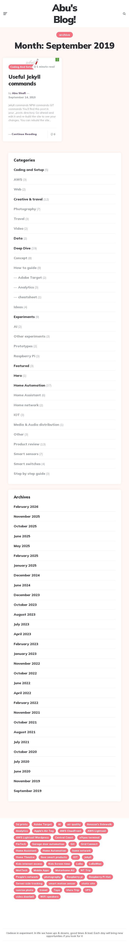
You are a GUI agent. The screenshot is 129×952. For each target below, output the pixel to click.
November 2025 (27, 516)
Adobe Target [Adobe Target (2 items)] (43, 824)
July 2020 (21, 761)
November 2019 (27, 781)
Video (18, 228)
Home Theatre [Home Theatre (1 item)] (25, 857)
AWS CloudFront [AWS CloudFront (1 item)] (70, 831)
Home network (26, 405)
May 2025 (22, 546)
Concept (20, 258)
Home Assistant (27, 395)
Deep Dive (22, 248)
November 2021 (27, 712)
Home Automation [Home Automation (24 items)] (54, 850)
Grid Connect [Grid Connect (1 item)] (89, 844)
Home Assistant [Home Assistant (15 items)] (26, 850)
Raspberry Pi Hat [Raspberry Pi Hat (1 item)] (100, 877)
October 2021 (25, 722)
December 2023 (27, 595)
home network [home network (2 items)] (81, 850)
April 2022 (22, 693)
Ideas (18, 307)
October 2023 (25, 604)
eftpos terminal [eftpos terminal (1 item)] (89, 837)
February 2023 (26, 644)
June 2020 (22, 771)
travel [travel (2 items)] (43, 890)
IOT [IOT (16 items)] (75, 857)
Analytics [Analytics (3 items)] (22, 831)
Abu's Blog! (64, 13)
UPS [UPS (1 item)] (88, 890)
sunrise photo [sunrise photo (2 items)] (24, 890)
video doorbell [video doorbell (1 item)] (25, 896)
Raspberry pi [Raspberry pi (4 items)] (75, 877)
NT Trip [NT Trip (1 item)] (85, 870)
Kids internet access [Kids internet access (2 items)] (29, 863)
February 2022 (26, 703)
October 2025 (25, 526)
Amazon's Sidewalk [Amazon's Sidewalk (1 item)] (99, 824)
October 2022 (25, 673)
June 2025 (22, 536)
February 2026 (26, 506)
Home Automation (29, 385)
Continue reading (24, 134)
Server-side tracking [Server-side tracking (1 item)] (29, 883)
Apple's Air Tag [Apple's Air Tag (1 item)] (44, 831)
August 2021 (24, 732)
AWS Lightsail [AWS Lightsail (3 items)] (97, 831)
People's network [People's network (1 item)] (27, 877)
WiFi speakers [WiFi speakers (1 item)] (49, 896)
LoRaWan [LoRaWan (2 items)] (95, 863)
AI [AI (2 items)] (59, 824)
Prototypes (23, 346)
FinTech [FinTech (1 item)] (21, 844)
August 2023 (24, 614)
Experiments (24, 317)
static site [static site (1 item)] (88, 883)
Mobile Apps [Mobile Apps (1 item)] (41, 870)
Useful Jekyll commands (24, 80)
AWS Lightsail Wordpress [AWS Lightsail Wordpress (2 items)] (32, 837)
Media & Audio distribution (36, 424)
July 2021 (21, 742)
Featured (21, 366)
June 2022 (22, 683)
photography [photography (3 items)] (52, 877)
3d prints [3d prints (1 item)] (21, 824)
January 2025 (25, 565)
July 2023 (21, 624)
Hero (18, 375)
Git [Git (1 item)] (73, 844)
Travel (19, 219)
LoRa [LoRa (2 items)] (79, 863)
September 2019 (27, 791)
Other (19, 434)
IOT (17, 415)
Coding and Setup (21, 66)
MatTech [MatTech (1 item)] (21, 870)
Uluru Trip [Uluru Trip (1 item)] (72, 890)
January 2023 (25, 654)
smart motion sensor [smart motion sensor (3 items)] (62, 883)
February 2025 (26, 555)
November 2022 (27, 663)
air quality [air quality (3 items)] (74, 824)
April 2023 (22, 634)
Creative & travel (28, 199)
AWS (18, 179)
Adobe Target (30, 277)
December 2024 (27, 575)
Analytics (26, 287)
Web (17, 189)
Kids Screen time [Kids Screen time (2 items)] (59, 863)
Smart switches (27, 464)
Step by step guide (29, 473)
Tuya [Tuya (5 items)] (57, 890)
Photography (25, 209)
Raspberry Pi (24, 356)
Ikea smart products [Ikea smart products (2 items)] (54, 857)
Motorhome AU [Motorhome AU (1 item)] (64, 870)
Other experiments (29, 336)
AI (15, 326)
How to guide (25, 268)
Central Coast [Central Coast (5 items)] (64, 837)
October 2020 (25, 752)
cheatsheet (27, 297)
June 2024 (22, 585)
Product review (26, 444)
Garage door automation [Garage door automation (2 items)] (48, 844)
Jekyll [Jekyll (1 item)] (87, 857)
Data (18, 238)
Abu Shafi (19, 93)
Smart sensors (26, 454)
